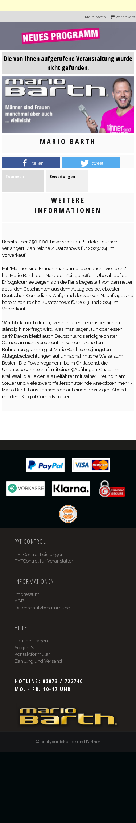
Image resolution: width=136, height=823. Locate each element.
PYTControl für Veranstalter (44, 561)
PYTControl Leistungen (39, 554)
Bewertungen (62, 176)
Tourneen (14, 176)
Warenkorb (122, 17)
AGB (19, 601)
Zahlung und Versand (38, 661)
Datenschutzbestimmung (42, 607)
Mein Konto (95, 17)
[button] (31, 163)
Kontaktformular (32, 654)
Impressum (27, 594)
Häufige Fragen (31, 640)
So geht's (24, 647)
